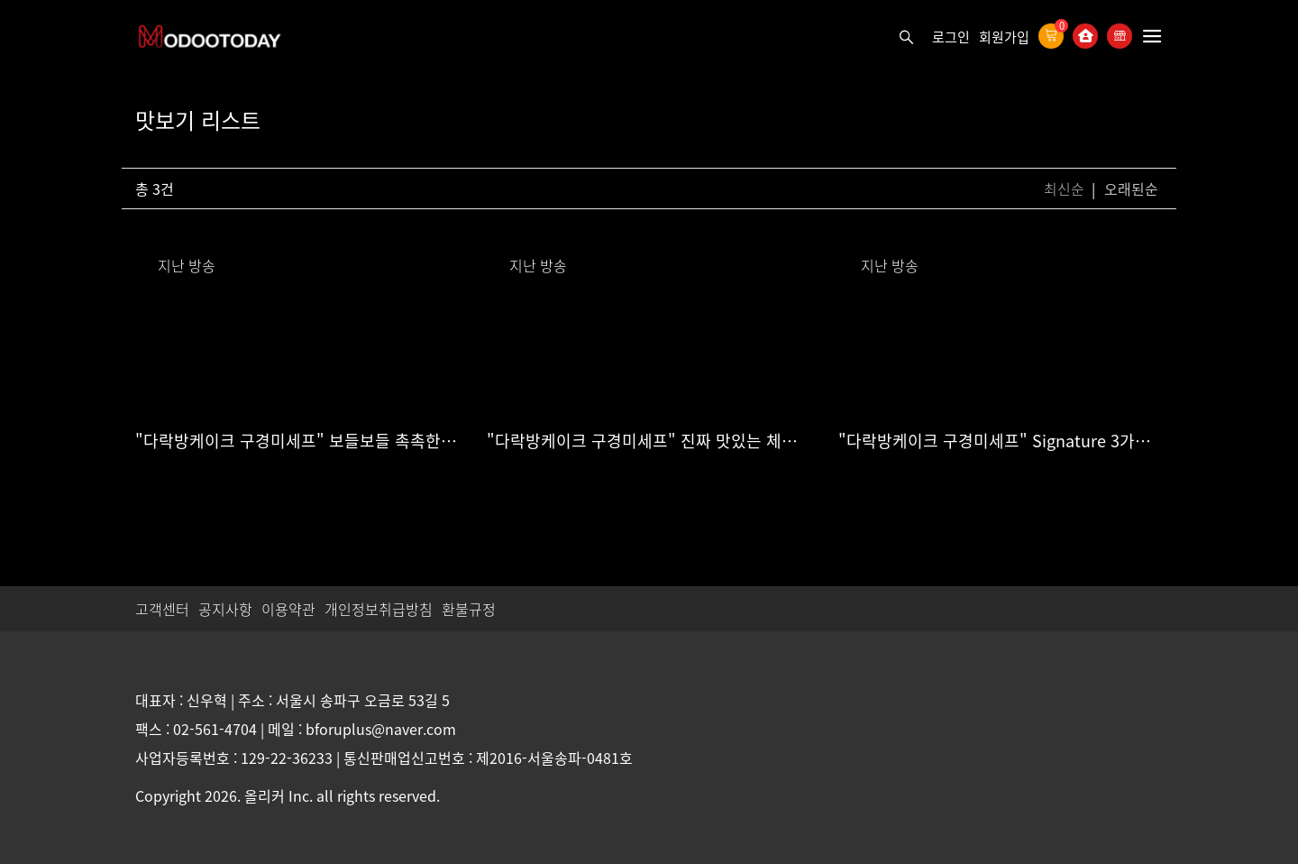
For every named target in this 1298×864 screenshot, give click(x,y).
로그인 (951, 37)
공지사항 (225, 609)
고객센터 (162, 609)
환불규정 (469, 609)
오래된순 (1131, 188)
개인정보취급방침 (378, 609)
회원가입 (1004, 37)
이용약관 (288, 609)
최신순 (1066, 188)
